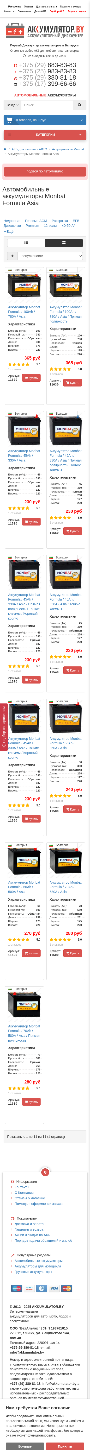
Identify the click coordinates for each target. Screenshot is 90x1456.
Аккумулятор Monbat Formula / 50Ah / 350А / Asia (66, 743)
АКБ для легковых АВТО (29, 149)
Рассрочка (14, 6)
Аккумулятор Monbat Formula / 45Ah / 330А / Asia (24, 455)
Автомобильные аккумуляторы (39, 1261)
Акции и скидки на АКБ (32, 1235)
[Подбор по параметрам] (4, 727)
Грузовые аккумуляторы (33, 1272)
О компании (24, 11)
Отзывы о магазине (30, 1198)
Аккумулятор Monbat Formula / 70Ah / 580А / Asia (66, 887)
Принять (65, 1446)
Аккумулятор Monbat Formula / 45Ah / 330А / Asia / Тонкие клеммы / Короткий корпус (24, 748)
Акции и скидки (77, 11)
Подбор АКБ (56, 11)
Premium (32, 226)
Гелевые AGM (36, 221)
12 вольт (50, 226)
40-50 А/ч (69, 226)
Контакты (9, 11)
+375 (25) (47, 71)
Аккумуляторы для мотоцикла (38, 1266)
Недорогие (12, 221)
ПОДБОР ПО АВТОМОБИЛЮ (45, 171)
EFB (76, 221)
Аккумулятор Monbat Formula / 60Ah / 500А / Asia (24, 887)
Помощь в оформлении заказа (38, 1204)
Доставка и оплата (46, 6)
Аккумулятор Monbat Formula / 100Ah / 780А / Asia (24, 311)
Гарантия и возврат (71, 6)
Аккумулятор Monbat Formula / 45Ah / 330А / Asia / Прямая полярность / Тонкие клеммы (66, 460)
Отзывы (28, 6)
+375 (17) (47, 83)
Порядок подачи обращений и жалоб (43, 1240)
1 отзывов (14, 369)
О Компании (24, 1193)
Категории (45, 135)
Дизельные (12, 226)
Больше (25, 1446)
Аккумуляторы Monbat (68, 149)
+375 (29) (47, 65)
